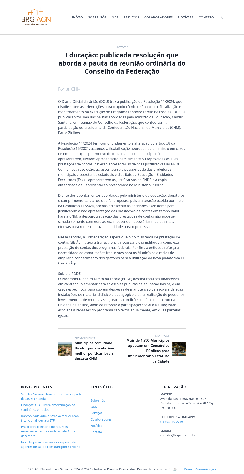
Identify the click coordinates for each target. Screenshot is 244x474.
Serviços (131, 17)
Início (77, 17)
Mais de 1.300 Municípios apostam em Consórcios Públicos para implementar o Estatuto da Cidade (147, 351)
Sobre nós (97, 17)
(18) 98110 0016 (171, 421)
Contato (206, 17)
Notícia (122, 47)
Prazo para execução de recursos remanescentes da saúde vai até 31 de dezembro (48, 431)
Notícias (186, 17)
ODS (115, 17)
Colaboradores (158, 17)
